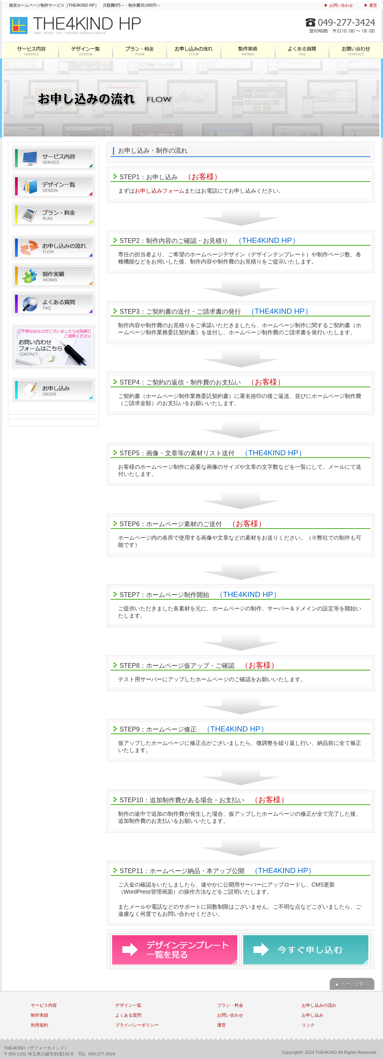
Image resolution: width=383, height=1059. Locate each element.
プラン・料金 (139, 50)
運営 (221, 1025)
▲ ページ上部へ (352, 984)
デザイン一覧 (85, 50)
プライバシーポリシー (137, 1025)
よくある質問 (301, 50)
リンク (308, 1025)
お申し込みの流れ (193, 50)
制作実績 (247, 50)
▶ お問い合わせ (338, 5)
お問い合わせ (356, 50)
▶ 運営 (370, 5)
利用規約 (39, 1025)
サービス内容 (31, 50)
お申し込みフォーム (159, 191)
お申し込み (54, 390)
